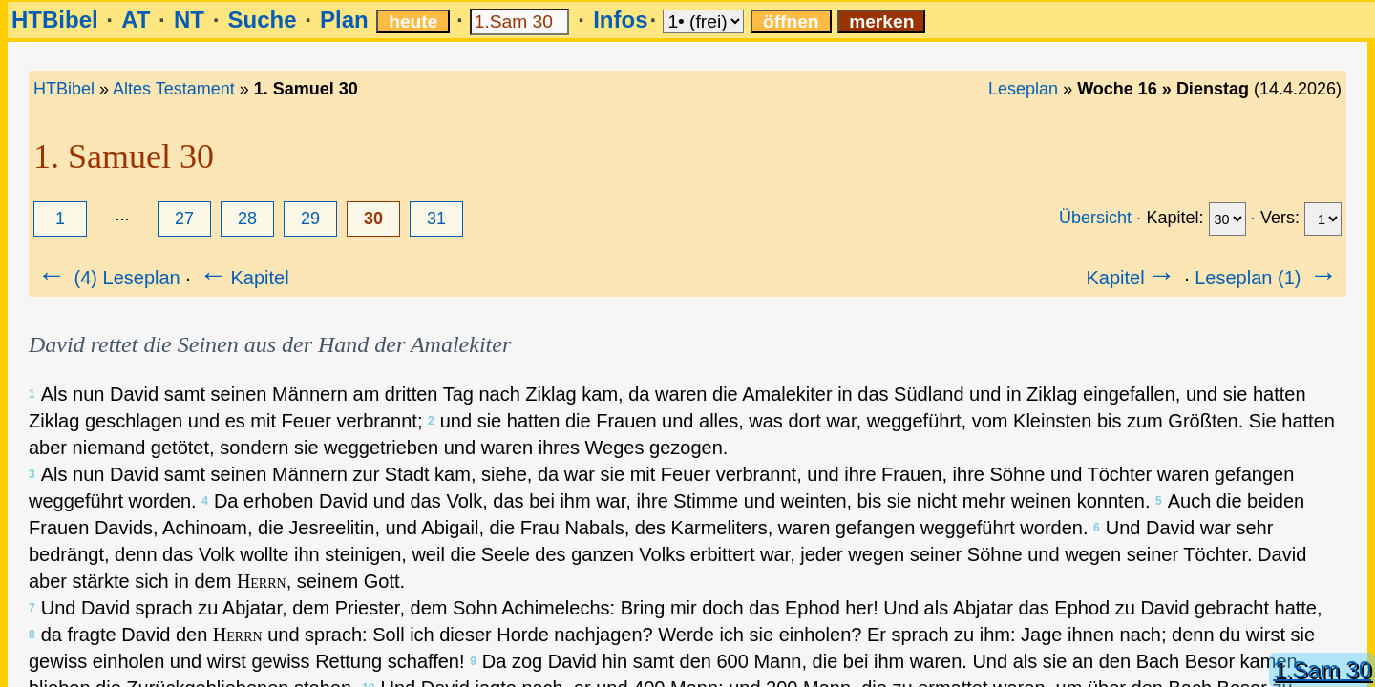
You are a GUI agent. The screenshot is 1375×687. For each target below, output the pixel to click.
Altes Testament (174, 88)
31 (436, 218)
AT (135, 19)
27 (184, 218)
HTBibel (54, 19)
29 (310, 218)
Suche (261, 19)
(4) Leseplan (107, 277)
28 (247, 218)
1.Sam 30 (1322, 669)
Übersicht (1095, 217)
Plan (344, 19)
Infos (620, 19)
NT (189, 19)
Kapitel (242, 277)
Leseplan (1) (1268, 277)
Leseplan (1023, 88)
